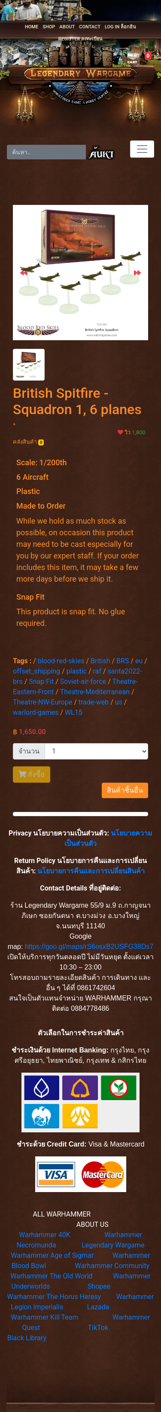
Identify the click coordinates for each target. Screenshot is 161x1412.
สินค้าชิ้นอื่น (125, 790)
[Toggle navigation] (142, 149)
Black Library (26, 1338)
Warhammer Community (112, 1266)
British (100, 661)
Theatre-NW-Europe (42, 702)
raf (97, 671)
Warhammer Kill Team (45, 1317)
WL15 (73, 712)
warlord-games (35, 712)
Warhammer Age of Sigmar (52, 1255)
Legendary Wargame (113, 1245)
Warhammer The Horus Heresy (54, 1297)
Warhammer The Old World (51, 1276)
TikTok (98, 1328)
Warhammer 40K (44, 1235)
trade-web (94, 702)
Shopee (99, 1286)
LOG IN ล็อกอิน (120, 27)
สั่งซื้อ (31, 774)
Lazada (98, 1307)
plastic (77, 671)
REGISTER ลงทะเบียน (80, 39)
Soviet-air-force (83, 681)
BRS (122, 661)
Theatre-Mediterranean (95, 692)
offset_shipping (36, 671)
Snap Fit (41, 681)
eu (139, 661)
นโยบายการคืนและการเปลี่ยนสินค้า (91, 871)
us (118, 702)
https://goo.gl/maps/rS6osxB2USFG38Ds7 (89, 946)
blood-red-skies (61, 661)
